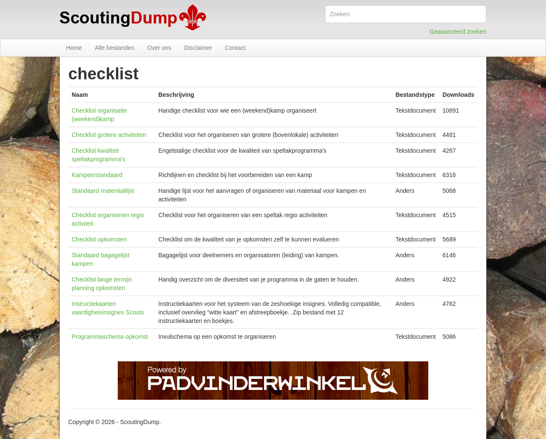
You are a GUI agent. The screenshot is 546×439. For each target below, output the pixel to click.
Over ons (159, 47)
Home (74, 47)
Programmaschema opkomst (110, 336)
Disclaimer (198, 47)
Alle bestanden (114, 47)
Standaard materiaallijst (103, 190)
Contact (235, 47)
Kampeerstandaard (97, 175)
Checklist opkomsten (99, 239)
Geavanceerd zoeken (458, 31)
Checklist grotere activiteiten (109, 134)
